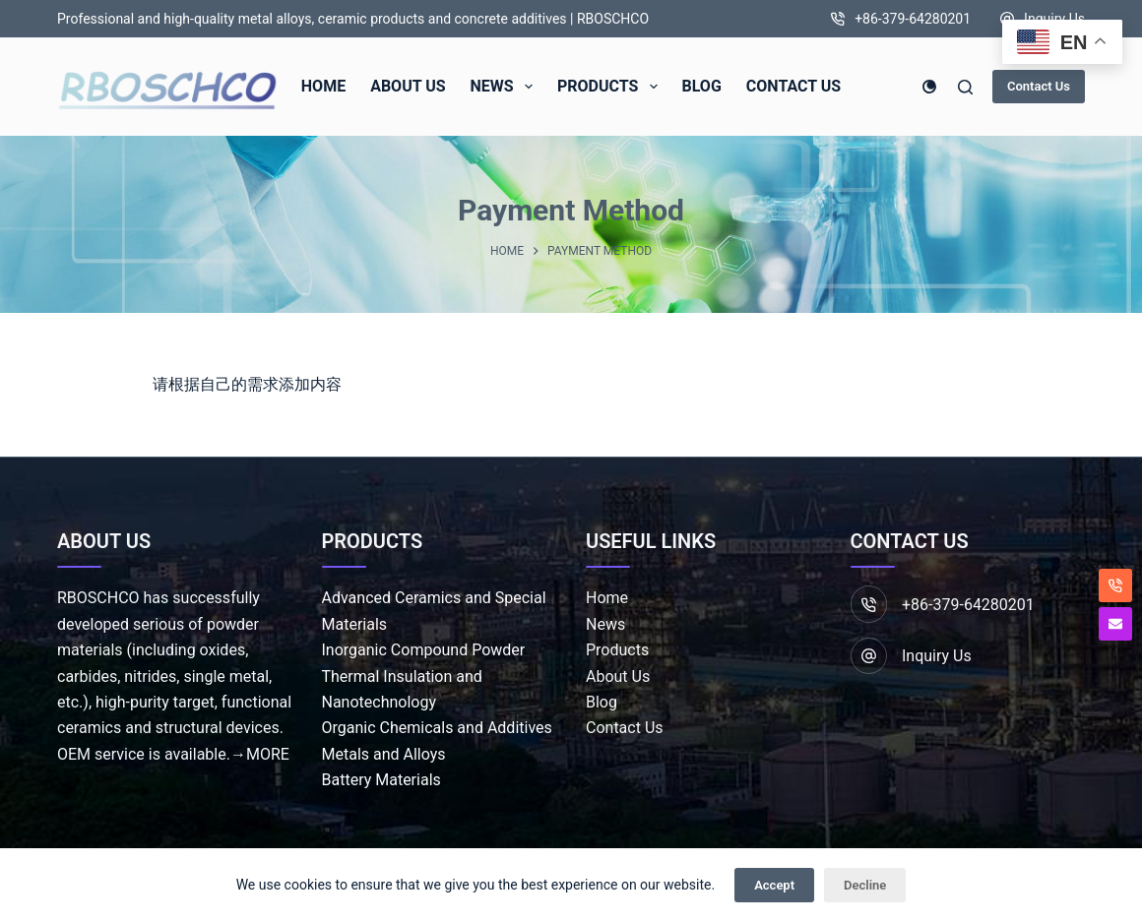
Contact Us (1038, 86)
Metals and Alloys (384, 754)
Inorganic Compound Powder (424, 650)
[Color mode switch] (929, 86)
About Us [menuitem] (407, 86)
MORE (267, 754)
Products (617, 650)
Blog (601, 702)
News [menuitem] (505, 86)
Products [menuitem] (611, 86)
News (605, 624)
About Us (618, 676)
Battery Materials (381, 779)
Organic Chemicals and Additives (437, 727)
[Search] (965, 87)
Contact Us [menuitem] (793, 86)
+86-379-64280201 (913, 19)
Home (607, 597)
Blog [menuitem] (702, 86)
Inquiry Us (1054, 19)
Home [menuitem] (323, 86)
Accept (774, 885)
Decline (865, 885)
